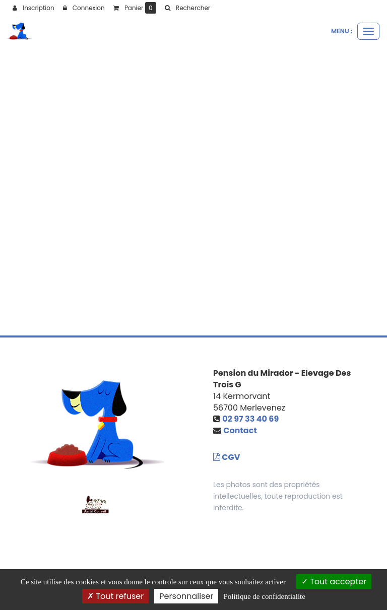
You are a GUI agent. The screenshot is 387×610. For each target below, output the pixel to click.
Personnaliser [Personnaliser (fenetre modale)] (186, 596)
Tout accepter (333, 581)
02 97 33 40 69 (250, 419)
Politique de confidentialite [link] (264, 596)
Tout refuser (115, 596)
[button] (187, 8)
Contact (240, 430)
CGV (226, 457)
